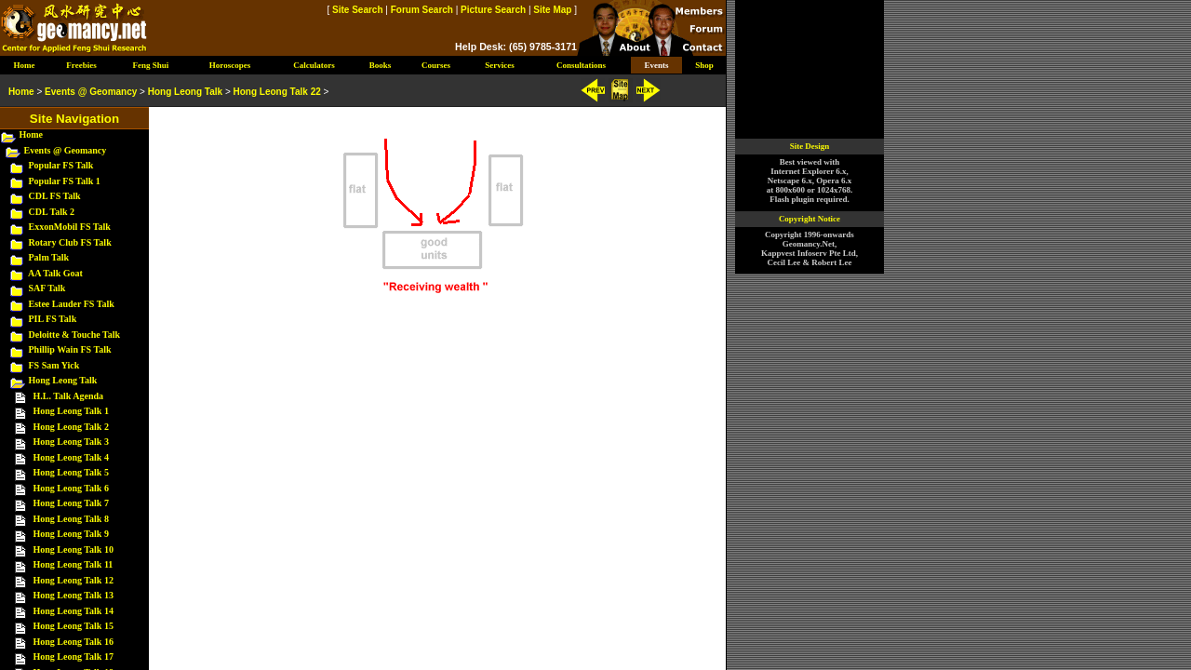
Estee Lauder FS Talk (71, 304)
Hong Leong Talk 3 (71, 441)
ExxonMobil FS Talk (70, 226)
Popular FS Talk (61, 165)
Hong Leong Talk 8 (71, 519)
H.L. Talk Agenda (68, 396)
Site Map (552, 10)
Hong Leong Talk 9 (71, 534)
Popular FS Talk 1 (64, 181)
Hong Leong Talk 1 (71, 411)
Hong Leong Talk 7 (71, 503)
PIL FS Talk (53, 319)
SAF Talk (47, 288)
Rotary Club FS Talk (70, 242)
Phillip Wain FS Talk (70, 349)
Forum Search (422, 10)
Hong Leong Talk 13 (73, 595)
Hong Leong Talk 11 (73, 564)
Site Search (357, 10)
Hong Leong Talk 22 (277, 92)
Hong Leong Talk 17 (73, 656)
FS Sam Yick (54, 365)
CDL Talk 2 (51, 212)
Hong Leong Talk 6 (71, 488)
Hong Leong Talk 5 (71, 472)
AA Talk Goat (55, 273)
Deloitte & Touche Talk (75, 334)
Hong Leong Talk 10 (73, 549)
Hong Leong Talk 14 (73, 611)
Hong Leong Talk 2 (71, 427)
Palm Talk (49, 257)
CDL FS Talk (55, 196)
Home (32, 134)
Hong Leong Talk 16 (73, 641)
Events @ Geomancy (65, 150)
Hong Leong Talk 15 (73, 626)
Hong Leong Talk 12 (73, 580)
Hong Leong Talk (63, 380)
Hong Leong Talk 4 (71, 457)
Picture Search (493, 10)
